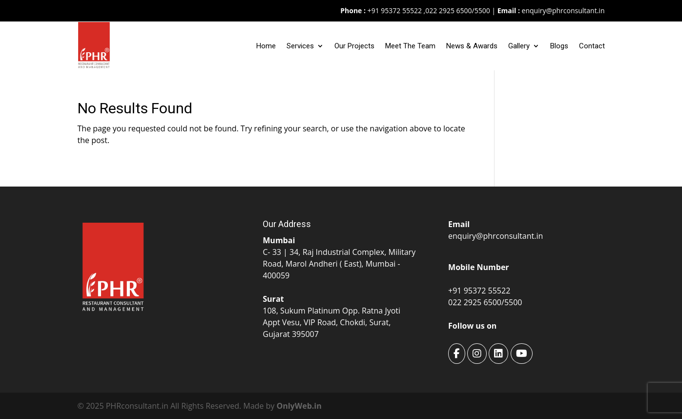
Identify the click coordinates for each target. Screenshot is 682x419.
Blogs (559, 46)
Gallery (519, 46)
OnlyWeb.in (298, 405)
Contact (592, 46)
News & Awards (471, 46)
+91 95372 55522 (394, 10)
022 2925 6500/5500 (457, 10)
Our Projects (354, 46)
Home (266, 46)
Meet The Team (410, 46)
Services (300, 46)
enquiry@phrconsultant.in (563, 10)
